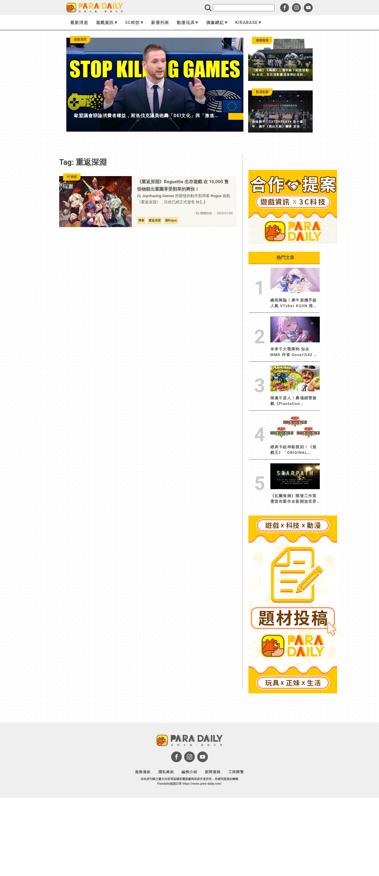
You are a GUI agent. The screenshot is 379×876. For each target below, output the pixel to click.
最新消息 (79, 22)
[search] (243, 7)
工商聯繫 (236, 772)
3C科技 (134, 22)
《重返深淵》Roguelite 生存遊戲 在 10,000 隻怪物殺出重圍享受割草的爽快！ (183, 185)
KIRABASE (248, 22)
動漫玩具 (187, 22)
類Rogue (171, 220)
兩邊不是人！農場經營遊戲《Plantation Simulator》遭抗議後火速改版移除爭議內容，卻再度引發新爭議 (295, 401)
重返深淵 (154, 220)
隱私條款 (166, 772)
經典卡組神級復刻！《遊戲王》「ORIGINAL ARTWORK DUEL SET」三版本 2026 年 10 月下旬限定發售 (293, 450)
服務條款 (143, 772)
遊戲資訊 (107, 22)
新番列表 (160, 22)
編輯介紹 (189, 772)
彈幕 (141, 220)
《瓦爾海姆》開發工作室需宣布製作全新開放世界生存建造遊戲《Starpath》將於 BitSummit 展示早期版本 (294, 499)
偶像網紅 (217, 22)
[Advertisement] (292, 785)
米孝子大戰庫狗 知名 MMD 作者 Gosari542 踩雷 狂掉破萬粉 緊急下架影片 (294, 352)
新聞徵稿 (213, 772)
